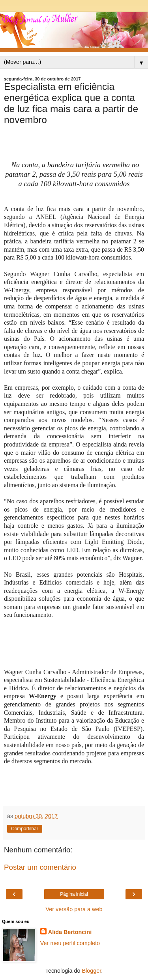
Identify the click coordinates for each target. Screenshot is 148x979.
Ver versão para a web (74, 909)
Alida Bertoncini (70, 932)
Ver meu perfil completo (70, 943)
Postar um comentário (40, 867)
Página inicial (74, 894)
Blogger (91, 971)
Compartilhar (24, 828)
